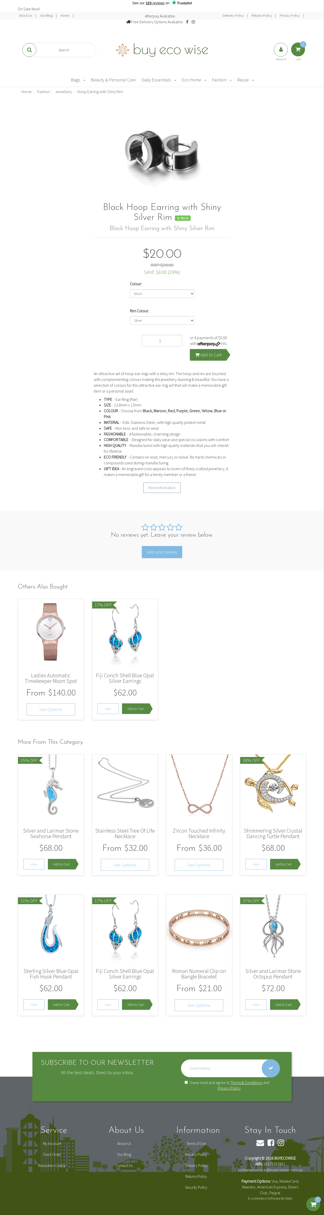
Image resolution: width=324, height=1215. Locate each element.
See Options (50, 709)
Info (224, 343)
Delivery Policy (233, 15)
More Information (162, 487)
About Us (26, 15)
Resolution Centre (52, 1165)
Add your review (162, 552)
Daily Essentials (156, 80)
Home (65, 15)
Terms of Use (196, 1143)
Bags (75, 80)
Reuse (243, 80)
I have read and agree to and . (227, 1085)
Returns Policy (262, 15)
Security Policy (196, 1187)
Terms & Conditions (246, 1082)
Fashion (219, 80)
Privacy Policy (290, 15)
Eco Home (191, 80)
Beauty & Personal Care (113, 80)
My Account (52, 1143)
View (108, 708)
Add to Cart (208, 355)
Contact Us (124, 1165)
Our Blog (46, 15)
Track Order (52, 1154)
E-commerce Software (264, 1198)
